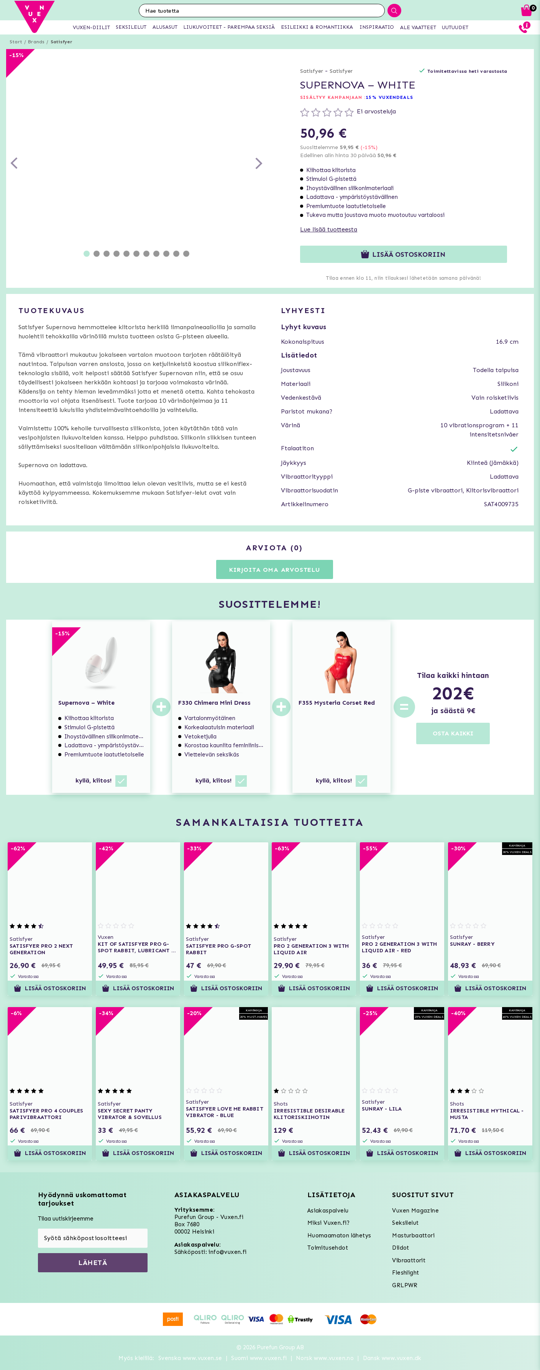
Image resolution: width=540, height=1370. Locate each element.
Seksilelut (405, 1222)
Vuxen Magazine (415, 1210)
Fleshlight (405, 1272)
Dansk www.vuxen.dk (392, 1358)
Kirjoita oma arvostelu (274, 569)
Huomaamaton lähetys (339, 1235)
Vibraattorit (408, 1260)
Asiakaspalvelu (328, 1210)
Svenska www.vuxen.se (190, 1358)
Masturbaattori (413, 1235)
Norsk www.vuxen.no (325, 1358)
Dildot (400, 1247)
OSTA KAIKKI (453, 733)
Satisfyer (62, 41)
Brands (36, 41)
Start (16, 41)
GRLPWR (404, 1285)
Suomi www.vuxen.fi (259, 1358)
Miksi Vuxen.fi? (328, 1222)
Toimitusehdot (327, 1247)
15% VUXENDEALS (389, 97)
